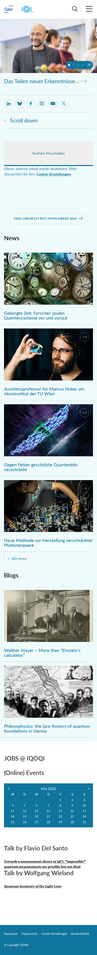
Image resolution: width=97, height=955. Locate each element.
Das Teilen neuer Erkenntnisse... (45, 81)
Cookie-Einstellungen (53, 174)
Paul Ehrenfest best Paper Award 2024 (45, 218)
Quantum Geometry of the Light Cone (33, 886)
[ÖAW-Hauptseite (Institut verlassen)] (8, 9)
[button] (75, 9)
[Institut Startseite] (27, 9)
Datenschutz (29, 933)
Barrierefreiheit (80, 933)
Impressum (11, 933)
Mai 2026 (48, 788)
